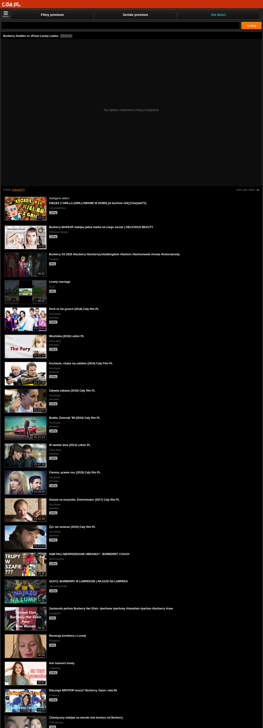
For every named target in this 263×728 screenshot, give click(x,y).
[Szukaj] (120, 25)
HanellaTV (18, 189)
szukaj (251, 25)
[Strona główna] (11, 4)
